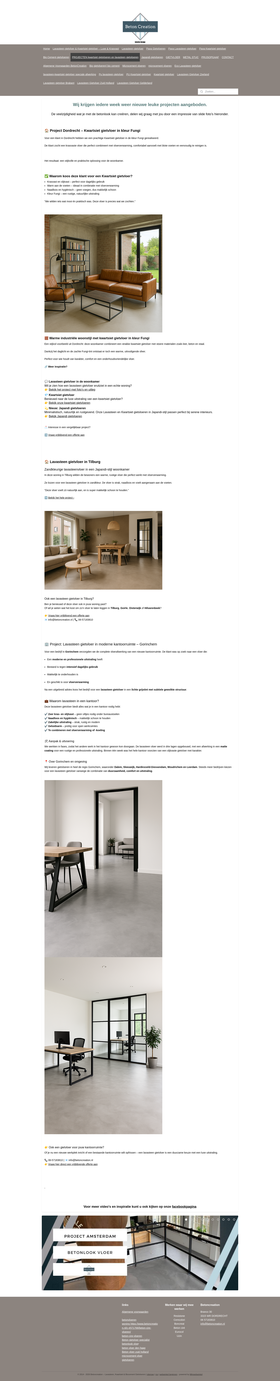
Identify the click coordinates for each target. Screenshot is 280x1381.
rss (157, 1374)
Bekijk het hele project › (61, 497)
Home (46, 48)
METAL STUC (191, 57)
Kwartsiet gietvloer (164, 74)
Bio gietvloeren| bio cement (104, 65)
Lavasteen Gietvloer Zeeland (193, 74)
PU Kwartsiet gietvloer (138, 74)
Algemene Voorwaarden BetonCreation (65, 65)
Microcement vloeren (134, 65)
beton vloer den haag (134, 1347)
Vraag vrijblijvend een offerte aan (66, 434)
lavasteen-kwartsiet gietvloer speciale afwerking (69, 74)
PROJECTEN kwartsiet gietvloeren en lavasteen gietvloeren (105, 57)
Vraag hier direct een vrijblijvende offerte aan (73, 1164)
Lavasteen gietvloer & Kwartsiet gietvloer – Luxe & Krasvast (86, 48)
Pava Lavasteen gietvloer (182, 48)
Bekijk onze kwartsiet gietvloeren (69, 402)
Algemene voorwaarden (135, 1311)
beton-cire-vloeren (132, 1336)
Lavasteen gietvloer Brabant (58, 83)
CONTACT (228, 57)
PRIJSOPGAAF (210, 57)
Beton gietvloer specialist (136, 1339)
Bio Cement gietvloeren (56, 57)
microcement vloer (132, 1355)
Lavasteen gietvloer (132, 48)
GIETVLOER (173, 57)
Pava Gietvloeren (155, 48)
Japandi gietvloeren (152, 57)
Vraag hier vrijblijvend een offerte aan (68, 615)
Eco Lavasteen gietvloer (187, 65)
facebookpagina (184, 1206)
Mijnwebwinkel (196, 1374)
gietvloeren (128, 1359)
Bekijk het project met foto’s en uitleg (72, 389)
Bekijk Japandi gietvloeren (65, 416)
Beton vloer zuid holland (135, 1351)
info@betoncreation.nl (213, 1323)
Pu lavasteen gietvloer (111, 74)
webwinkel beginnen (168, 1374)
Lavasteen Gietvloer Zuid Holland (95, 83)
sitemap (150, 1374)
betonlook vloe (130, 1343)
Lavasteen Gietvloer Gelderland (134, 83)
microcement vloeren (160, 65)
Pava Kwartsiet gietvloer (212, 48)
